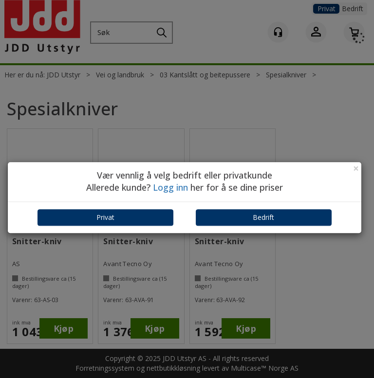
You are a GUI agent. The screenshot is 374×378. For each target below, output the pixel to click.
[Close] (356, 168)
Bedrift (263, 217)
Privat (105, 217)
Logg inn (170, 188)
